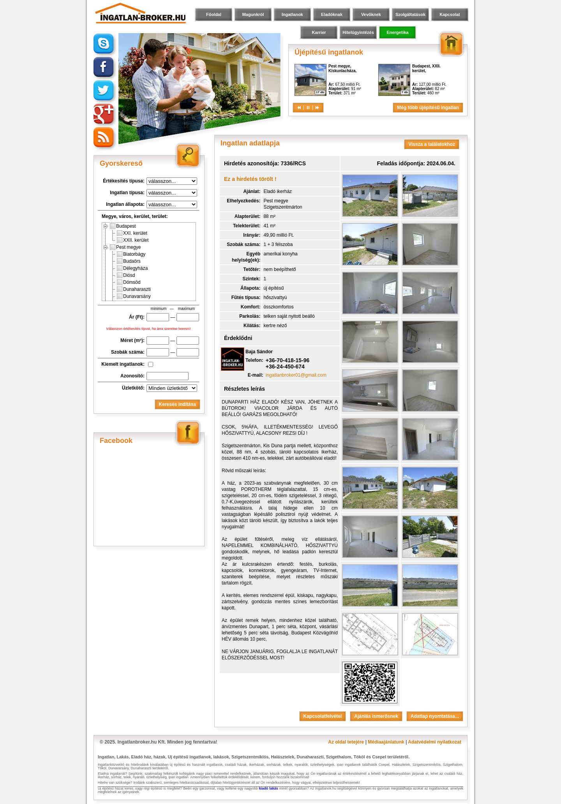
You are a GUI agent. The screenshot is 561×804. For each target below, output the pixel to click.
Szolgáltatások (410, 14)
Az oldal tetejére (346, 742)
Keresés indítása (177, 404)
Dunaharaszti (134, 289)
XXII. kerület (132, 240)
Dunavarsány (134, 296)
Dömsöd (129, 282)
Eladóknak (331, 14)
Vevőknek (371, 14)
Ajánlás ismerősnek (376, 716)
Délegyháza (132, 268)
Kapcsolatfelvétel (322, 716)
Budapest (123, 226)
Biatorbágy (131, 254)
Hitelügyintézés (358, 32)
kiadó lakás (268, 788)
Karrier (319, 32)
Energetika (397, 32)
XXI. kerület (132, 233)
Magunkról (253, 14)
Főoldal (213, 14)
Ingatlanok (292, 14)
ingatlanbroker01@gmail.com (296, 375)
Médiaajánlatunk (386, 742)
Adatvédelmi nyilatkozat (434, 742)
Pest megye (125, 247)
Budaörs (129, 261)
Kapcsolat (449, 14)
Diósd (126, 275)
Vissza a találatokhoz (431, 144)
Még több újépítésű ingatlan (428, 107)
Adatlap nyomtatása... (435, 716)
